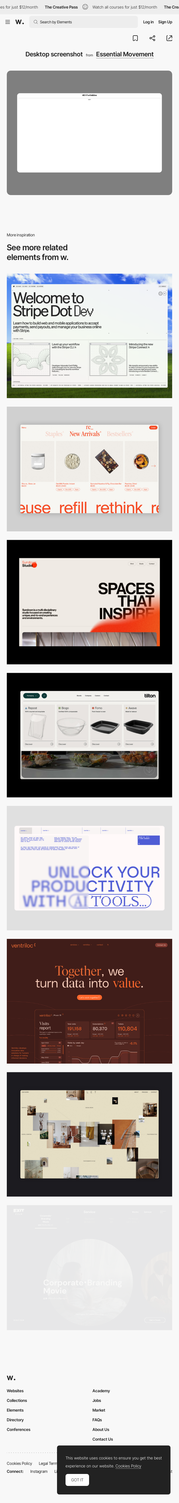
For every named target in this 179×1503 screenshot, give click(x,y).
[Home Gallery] (89, 1134)
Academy (101, 1390)
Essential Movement (125, 54)
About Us (100, 1429)
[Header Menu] (89, 735)
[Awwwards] (19, 22)
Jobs (96, 1400)
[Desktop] (89, 336)
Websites (15, 1390)
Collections (17, 1400)
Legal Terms (49, 1463)
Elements (15, 1410)
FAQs (97, 1419)
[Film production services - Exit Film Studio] (89, 1267)
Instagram (39, 1471)
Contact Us (102, 1439)
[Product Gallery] (89, 469)
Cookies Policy (19, 1463)
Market (98, 1410)
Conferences (18, 1429)
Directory (15, 1419)
